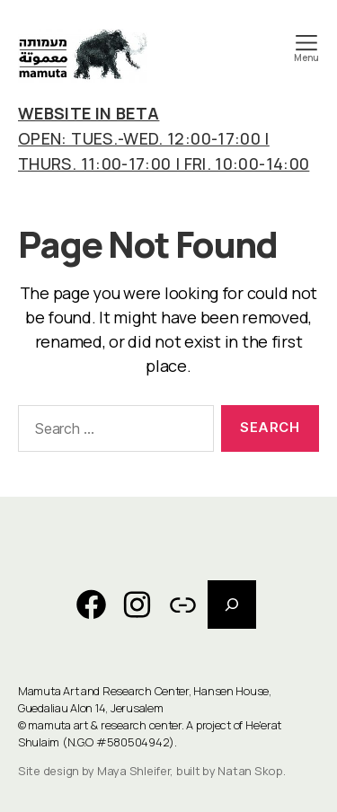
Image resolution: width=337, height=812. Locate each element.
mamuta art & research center (104, 725)
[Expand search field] (232, 604)
